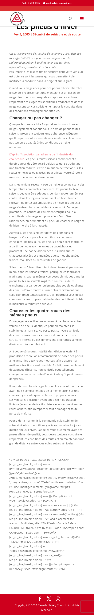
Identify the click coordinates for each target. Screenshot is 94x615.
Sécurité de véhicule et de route (56, 34)
